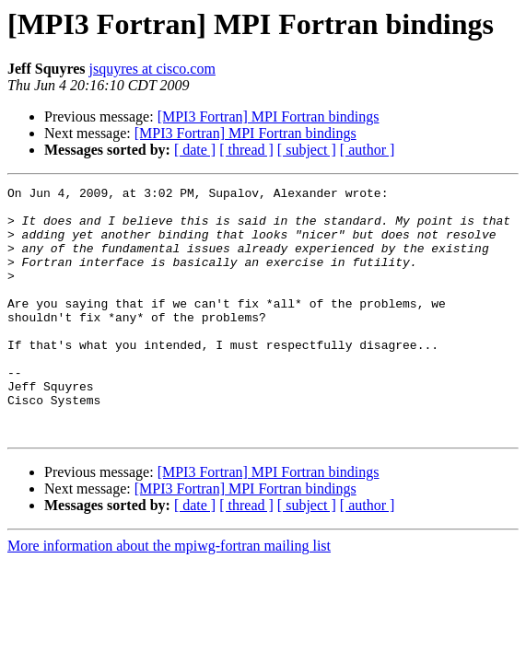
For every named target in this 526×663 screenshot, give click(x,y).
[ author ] (367, 149)
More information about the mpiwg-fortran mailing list (169, 595)
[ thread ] (246, 149)
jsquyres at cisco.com (152, 68)
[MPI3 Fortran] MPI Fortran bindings (269, 116)
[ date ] (195, 149)
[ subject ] (306, 149)
